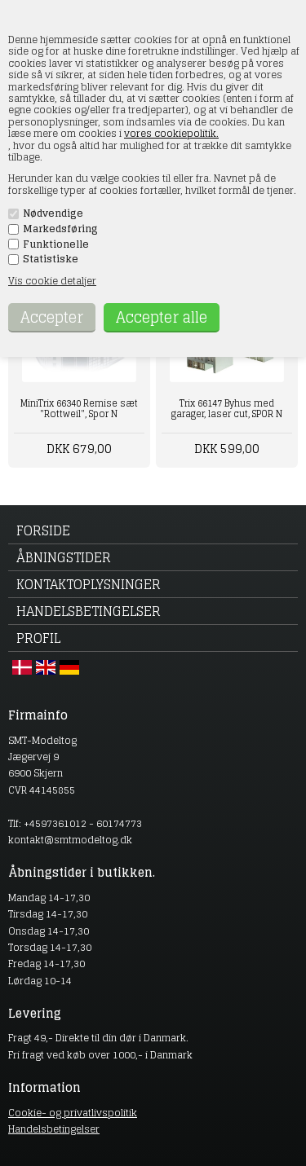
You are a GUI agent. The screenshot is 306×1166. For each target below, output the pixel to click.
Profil (38, 638)
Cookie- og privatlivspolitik (72, 1112)
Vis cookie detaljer (52, 280)
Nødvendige (53, 213)
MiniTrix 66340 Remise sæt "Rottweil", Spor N (79, 408)
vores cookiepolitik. (171, 133)
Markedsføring (60, 229)
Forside (43, 530)
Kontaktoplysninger (88, 584)
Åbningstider (63, 557)
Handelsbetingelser (88, 611)
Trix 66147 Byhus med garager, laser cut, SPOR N (226, 408)
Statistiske (50, 259)
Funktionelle (56, 244)
